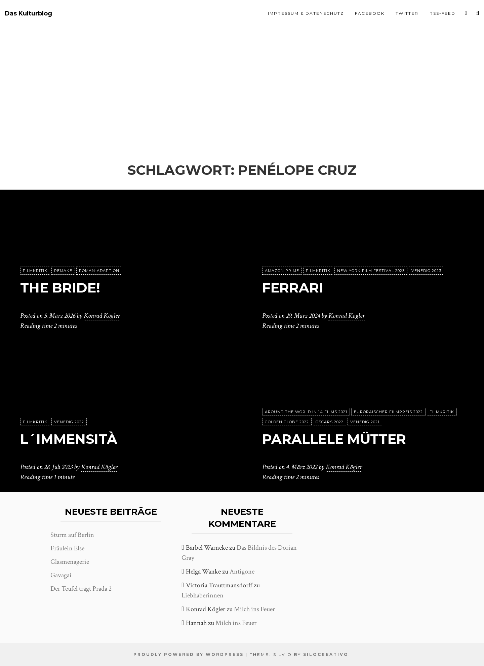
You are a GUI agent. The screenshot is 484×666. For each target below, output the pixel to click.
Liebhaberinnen (203, 595)
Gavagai (61, 575)
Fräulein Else (67, 548)
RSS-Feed (442, 13)
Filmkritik (35, 270)
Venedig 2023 (426, 270)
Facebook (370, 13)
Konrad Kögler (102, 315)
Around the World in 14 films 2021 (306, 411)
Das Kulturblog (28, 13)
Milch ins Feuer (254, 609)
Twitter (407, 13)
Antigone (242, 571)
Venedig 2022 (69, 422)
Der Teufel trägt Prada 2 (81, 588)
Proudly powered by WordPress (188, 654)
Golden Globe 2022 (287, 422)
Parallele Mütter (334, 439)
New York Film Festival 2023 (371, 270)
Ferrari (292, 287)
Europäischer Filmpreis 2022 (388, 411)
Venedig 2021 (364, 422)
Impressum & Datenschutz (306, 13)
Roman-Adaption (99, 270)
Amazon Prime (282, 270)
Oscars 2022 (330, 422)
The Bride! (60, 287)
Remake (63, 270)
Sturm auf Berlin (72, 535)
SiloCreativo (326, 654)
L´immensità (68, 439)
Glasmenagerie (69, 561)
